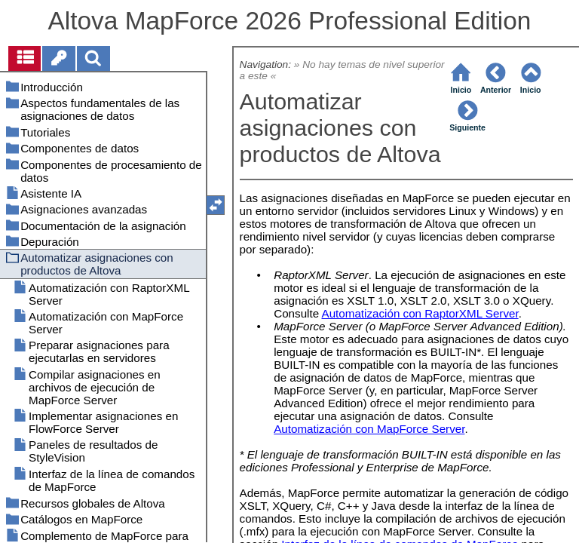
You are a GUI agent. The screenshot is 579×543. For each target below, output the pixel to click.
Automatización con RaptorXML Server (420, 313)
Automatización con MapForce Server (369, 428)
